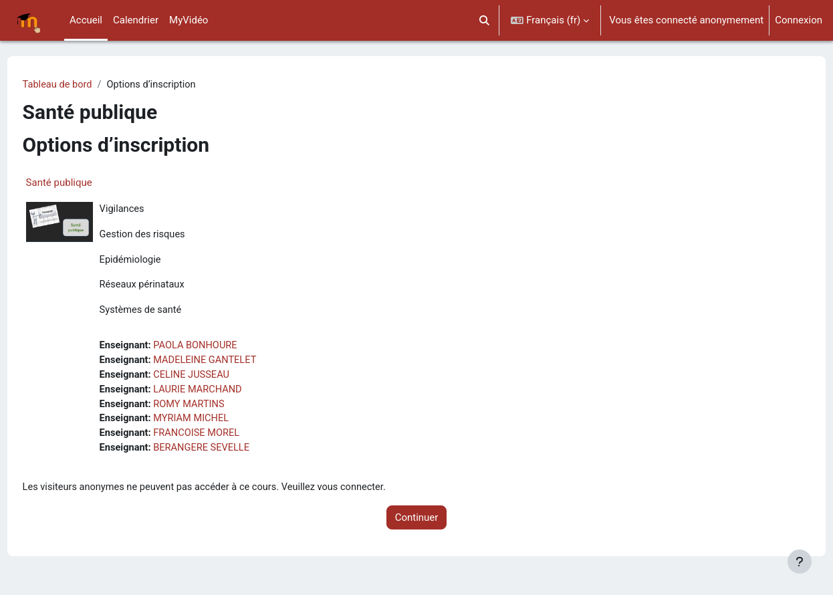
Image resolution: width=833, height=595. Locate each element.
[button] (484, 20)
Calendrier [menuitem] (135, 20)
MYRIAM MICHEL (218, 424)
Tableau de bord (83, 85)
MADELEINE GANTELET (233, 364)
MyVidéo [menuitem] (188, 20)
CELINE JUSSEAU (219, 378)
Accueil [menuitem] (86, 20)
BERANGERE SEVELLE (229, 454)
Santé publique (84, 183)
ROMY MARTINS (216, 408)
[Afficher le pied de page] (800, 562)
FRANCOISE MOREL (224, 439)
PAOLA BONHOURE (223, 348)
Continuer (417, 524)
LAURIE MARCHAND (225, 394)
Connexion (798, 20)
